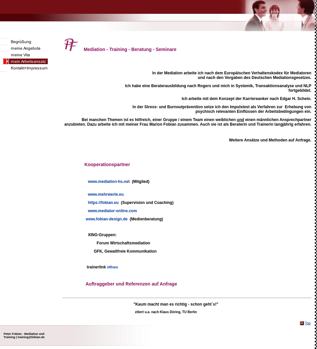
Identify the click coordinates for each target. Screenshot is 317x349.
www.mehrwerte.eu (106, 194)
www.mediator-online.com (112, 211)
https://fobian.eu (103, 202)
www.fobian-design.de (107, 219)
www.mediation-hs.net (109, 181)
